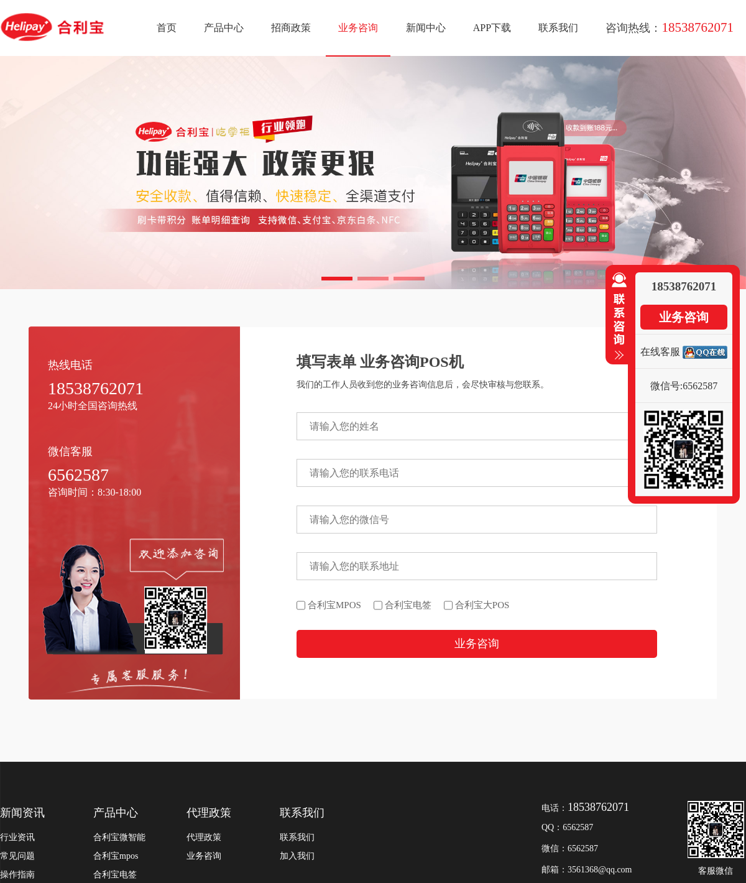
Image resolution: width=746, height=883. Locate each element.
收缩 (617, 316)
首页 (167, 27)
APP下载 (492, 27)
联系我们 (558, 27)
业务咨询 (358, 27)
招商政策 (291, 27)
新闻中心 (426, 27)
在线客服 (660, 351)
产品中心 (224, 27)
